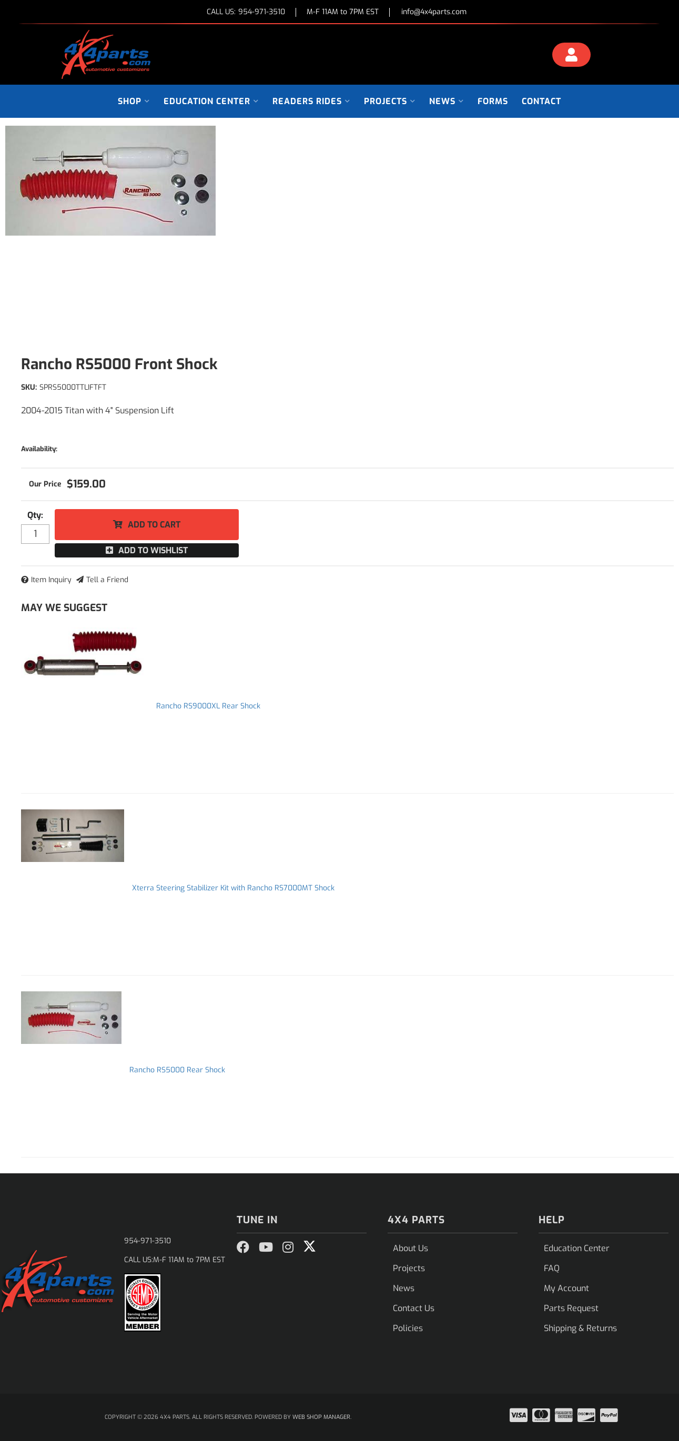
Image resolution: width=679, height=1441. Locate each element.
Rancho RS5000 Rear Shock (177, 1070)
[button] (134, 101)
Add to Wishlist (153, 550)
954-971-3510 (147, 1241)
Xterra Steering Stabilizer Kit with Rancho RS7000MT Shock (233, 888)
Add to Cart (154, 524)
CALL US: (246, 12)
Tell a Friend (107, 580)
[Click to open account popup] (571, 56)
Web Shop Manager (321, 1417)
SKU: (29, 387)
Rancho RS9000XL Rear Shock (208, 706)
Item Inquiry (51, 580)
